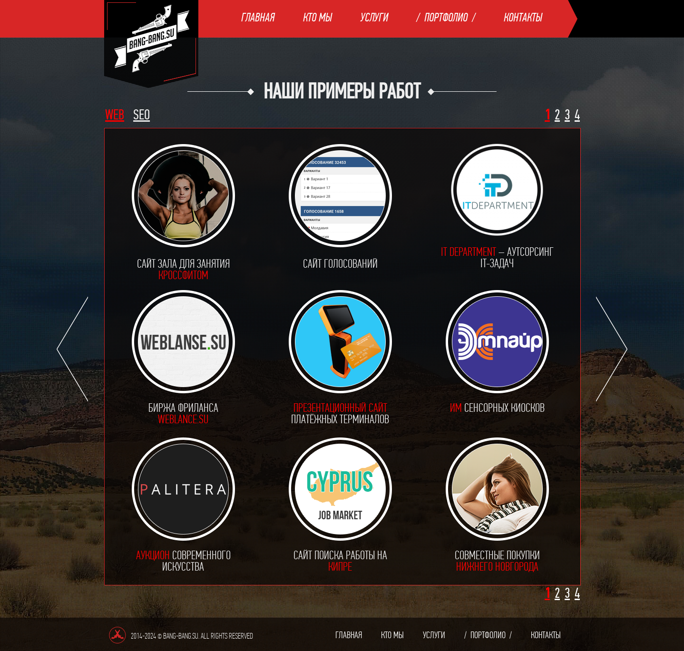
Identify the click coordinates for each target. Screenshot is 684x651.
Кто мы (317, 17)
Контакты (523, 17)
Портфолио (446, 17)
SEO (141, 115)
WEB (114, 115)
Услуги (374, 17)
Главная (257, 17)
